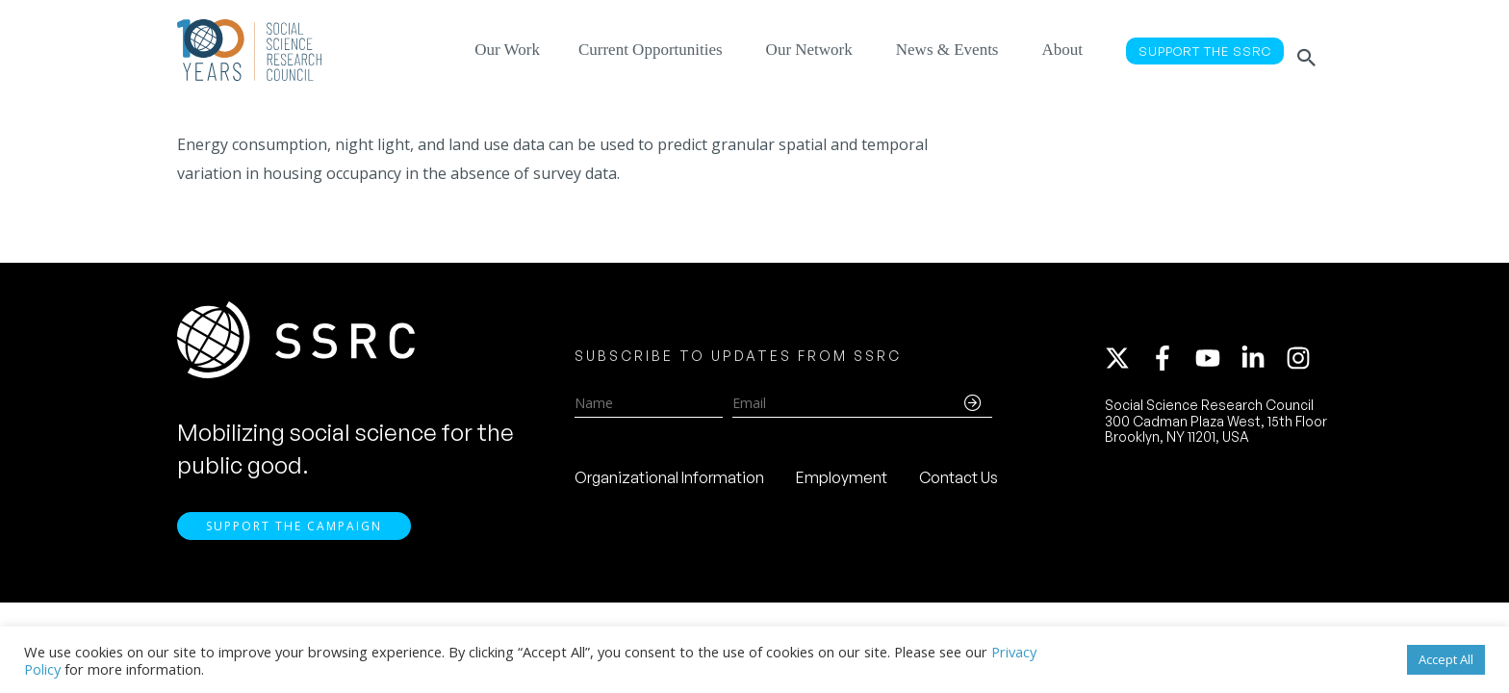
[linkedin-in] (1261, 362)
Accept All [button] (1446, 659)
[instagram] (1302, 362)
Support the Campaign (294, 536)
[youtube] (1216, 362)
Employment (841, 482)
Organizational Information (669, 482)
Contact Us (958, 482)
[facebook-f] (1171, 362)
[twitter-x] (1126, 362)
